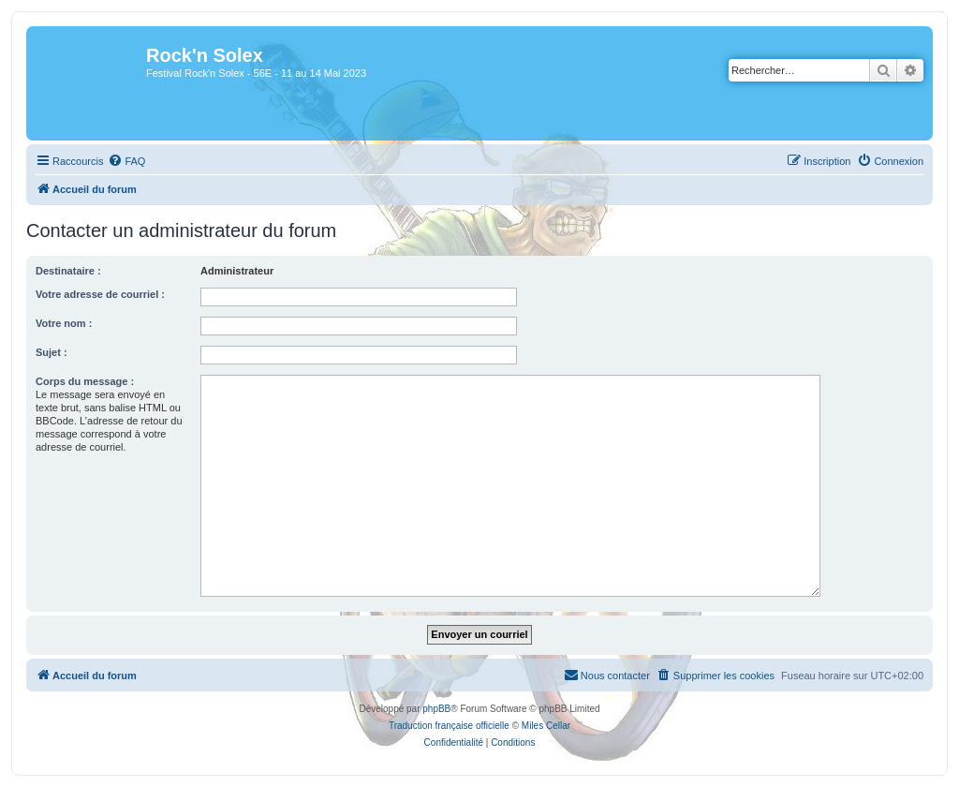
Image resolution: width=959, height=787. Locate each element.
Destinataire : (68, 270)
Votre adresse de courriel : (100, 294)
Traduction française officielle (449, 725)
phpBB (436, 709)
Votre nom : (64, 323)
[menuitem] (126, 161)
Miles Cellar (546, 725)
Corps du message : (85, 381)
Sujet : (51, 352)
